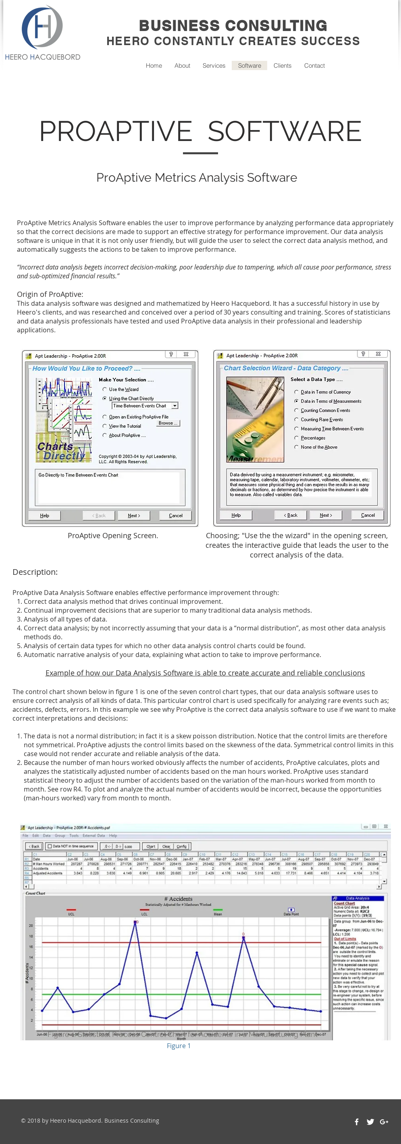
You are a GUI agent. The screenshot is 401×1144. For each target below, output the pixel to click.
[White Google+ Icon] (384, 1121)
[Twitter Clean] (370, 1121)
